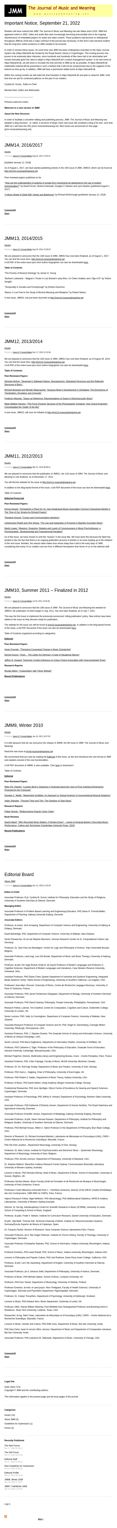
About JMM (9, 881)
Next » (40, 1519)
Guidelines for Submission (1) (18, 1423)
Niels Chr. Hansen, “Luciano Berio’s (21, 787)
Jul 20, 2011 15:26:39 (41, 601)
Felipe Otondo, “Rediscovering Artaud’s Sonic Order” (29, 811)
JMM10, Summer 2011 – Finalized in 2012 (46, 590)
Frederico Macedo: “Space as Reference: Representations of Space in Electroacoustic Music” (48, 398)
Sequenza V (44, 787)
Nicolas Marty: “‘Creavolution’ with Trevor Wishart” (28, 671)
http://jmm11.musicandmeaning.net (59, 482)
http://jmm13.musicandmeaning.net (48, 259)
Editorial (8, 639)
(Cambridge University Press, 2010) (57, 825)
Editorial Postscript (14, 498)
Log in (7, 1504)
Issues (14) (9, 1415)
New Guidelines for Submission (19, 1467)
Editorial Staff (13, 1460)
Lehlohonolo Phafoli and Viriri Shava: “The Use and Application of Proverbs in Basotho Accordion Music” (53, 523)
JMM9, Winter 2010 (23, 725)
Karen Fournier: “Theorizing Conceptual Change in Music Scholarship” (37, 649)
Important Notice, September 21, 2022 (42, 23)
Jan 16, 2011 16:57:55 (41, 736)
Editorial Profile (13, 1474)
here (86, 262)
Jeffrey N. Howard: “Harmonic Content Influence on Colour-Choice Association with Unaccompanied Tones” (55, 660)
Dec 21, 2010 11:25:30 (42, 886)
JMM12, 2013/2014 (23, 341)
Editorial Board (19, 874)
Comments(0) (10, 210)
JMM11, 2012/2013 (23, 456)
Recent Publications (14, 676)
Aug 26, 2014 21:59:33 (41, 249)
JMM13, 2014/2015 (23, 238)
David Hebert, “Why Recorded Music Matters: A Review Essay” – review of (39, 822)
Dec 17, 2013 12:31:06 (42, 352)
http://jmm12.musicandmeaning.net (48, 362)
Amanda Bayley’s (83, 822)
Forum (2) (9, 1428)
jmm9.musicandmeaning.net (39, 751)
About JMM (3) (11, 1419)
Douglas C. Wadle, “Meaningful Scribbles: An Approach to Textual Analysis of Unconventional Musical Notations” (57, 795)
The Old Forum (13, 1453)
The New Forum (13, 1446)
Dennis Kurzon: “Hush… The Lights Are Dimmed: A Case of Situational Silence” (42, 655)
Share (6, 214)
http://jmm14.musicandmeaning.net (21, 171)
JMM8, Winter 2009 (13, 1480)
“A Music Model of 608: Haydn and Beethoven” (29, 194)
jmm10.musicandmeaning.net (62, 625)
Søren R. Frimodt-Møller (22, 156)
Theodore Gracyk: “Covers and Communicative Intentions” (32, 517)
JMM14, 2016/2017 (23, 145)
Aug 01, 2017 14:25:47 (41, 156)
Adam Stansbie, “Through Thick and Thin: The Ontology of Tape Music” (38, 801)
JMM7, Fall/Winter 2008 (15, 1487)
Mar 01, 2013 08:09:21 (42, 467)
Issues (7, 152)
